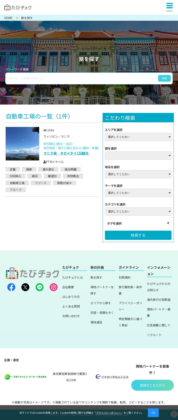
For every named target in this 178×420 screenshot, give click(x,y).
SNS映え (15, 176)
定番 (13, 169)
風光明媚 (70, 169)
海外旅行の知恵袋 (158, 299)
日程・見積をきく (102, 312)
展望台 (52, 176)
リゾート (41, 183)
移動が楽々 (64, 183)
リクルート (154, 335)
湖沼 (34, 176)
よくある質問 (71, 306)
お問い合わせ (71, 316)
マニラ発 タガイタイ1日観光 (66, 153)
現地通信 (96, 322)
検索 (164, 78)
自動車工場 (17, 183)
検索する (138, 235)
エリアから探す (100, 303)
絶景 (29, 169)
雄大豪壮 (48, 169)
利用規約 (124, 277)
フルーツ (16, 189)
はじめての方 (71, 297)
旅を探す (96, 277)
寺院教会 (73, 176)
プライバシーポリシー (108, 412)
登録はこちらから (152, 385)
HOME (8, 18)
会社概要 (68, 287)
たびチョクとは (72, 277)
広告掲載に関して (158, 325)
